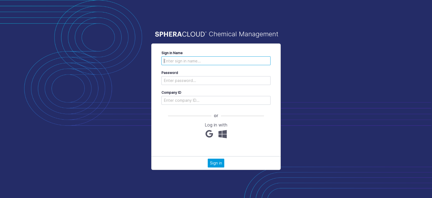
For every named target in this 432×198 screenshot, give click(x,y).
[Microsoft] (222, 134)
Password (169, 73)
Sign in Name (172, 53)
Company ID (171, 92)
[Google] (209, 134)
